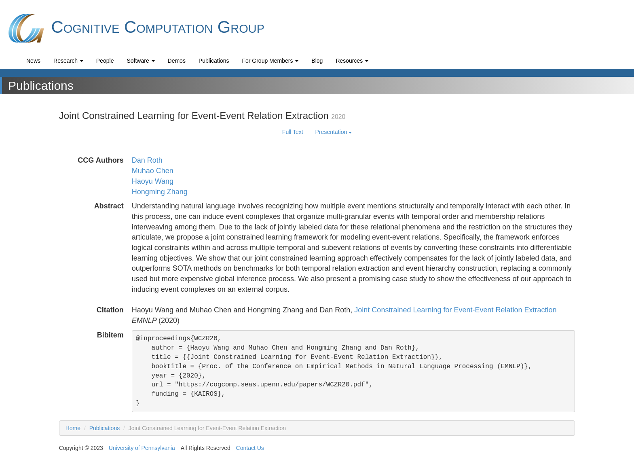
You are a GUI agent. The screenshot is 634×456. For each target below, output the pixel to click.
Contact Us (250, 448)
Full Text (292, 132)
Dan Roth (147, 160)
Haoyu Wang (152, 181)
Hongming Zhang (160, 192)
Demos (177, 60)
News (33, 60)
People (105, 60)
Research (68, 60)
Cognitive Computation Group (135, 28)
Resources (352, 60)
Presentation (333, 132)
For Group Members (270, 60)
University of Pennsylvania (142, 448)
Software (140, 60)
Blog (317, 60)
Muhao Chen (152, 171)
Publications (214, 60)
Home (73, 428)
